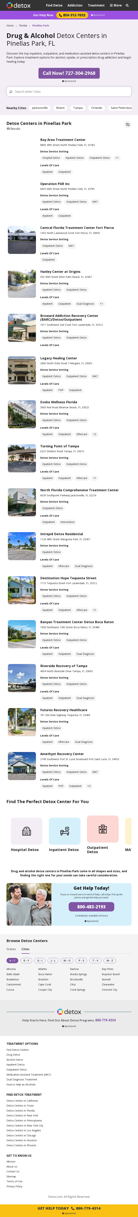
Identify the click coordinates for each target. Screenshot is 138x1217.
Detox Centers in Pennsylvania (24, 1120)
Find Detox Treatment (24, 1095)
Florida (23, 25)
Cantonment (13, 984)
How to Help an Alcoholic (21, 1084)
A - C (12, 960)
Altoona (11, 969)
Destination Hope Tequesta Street (68, 578)
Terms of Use (14, 1181)
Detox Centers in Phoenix (21, 1145)
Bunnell (106, 979)
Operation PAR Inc (55, 184)
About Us (11, 1166)
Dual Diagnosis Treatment (21, 1079)
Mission (10, 1161)
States (11, 949)
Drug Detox (13, 1054)
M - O (67, 960)
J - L (53, 960)
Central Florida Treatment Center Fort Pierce (77, 227)
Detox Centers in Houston (21, 1140)
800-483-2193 (91, 907)
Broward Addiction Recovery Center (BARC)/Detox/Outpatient (69, 317)
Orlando (96, 108)
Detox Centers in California (22, 1100)
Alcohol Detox (14, 1059)
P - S (81, 960)
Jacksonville (40, 108)
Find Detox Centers (17, 1049)
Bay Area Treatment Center (63, 139)
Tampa (78, 108)
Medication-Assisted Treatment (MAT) (28, 1074)
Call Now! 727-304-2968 (69, 73)
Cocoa (10, 989)
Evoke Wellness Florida (58, 402)
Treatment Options (22, 1044)
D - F (26, 960)
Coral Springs (77, 989)
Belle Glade (13, 974)
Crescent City (109, 989)
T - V (95, 960)
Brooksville (76, 979)
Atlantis (42, 969)
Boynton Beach (111, 974)
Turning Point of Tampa (59, 446)
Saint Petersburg (122, 108)
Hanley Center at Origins (60, 271)
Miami (60, 108)
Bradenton (12, 979)
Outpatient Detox (16, 1069)
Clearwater (108, 984)
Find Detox (54, 5)
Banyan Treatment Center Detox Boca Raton (77, 622)
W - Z (110, 960)
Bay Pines (107, 969)
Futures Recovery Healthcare (63, 710)
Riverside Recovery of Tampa (63, 666)
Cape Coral (44, 984)
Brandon (43, 979)
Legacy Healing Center (58, 358)
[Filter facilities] (128, 124)
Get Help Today (69, 1208)
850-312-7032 (72, 15)
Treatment (96, 5)
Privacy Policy (14, 1186)
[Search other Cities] (71, 92)
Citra (72, 984)
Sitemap (11, 1176)
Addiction (75, 5)
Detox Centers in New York (22, 1115)
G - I (39, 960)
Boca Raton (45, 974)
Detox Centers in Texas (20, 1105)
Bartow (74, 969)
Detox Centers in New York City (24, 1125)
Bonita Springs (78, 974)
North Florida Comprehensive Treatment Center (79, 490)
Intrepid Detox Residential (61, 534)
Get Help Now (43, 15)
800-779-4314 (105, 1020)
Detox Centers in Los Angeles (23, 1130)
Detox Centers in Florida (20, 1110)
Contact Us (12, 1171)
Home (10, 25)
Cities (25, 949)
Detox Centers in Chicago (21, 1135)
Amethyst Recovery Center (62, 754)
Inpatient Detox (15, 1064)
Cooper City (45, 989)
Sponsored (98, 15)
